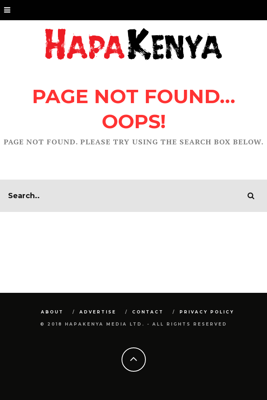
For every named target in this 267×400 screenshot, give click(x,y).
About (52, 312)
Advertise (97, 312)
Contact (148, 312)
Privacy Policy (206, 312)
